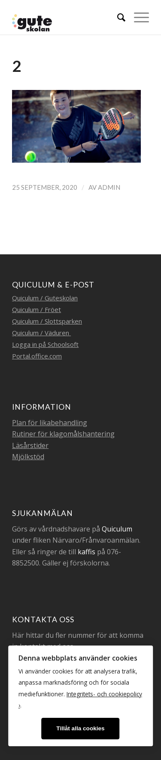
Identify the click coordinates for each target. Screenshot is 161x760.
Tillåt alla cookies (80, 728)
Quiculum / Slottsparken (47, 321)
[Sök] (117, 17)
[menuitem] (117, 17)
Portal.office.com (37, 356)
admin (109, 187)
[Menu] (137, 17)
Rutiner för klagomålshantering (63, 434)
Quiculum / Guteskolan (45, 297)
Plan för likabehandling (49, 422)
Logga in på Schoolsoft (45, 344)
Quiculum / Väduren (41, 332)
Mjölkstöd (28, 456)
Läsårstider (30, 445)
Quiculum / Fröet (36, 309)
